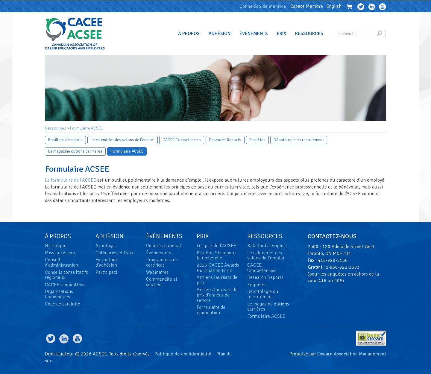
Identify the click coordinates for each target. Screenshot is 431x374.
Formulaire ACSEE (86, 128)
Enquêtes (257, 139)
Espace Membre (306, 6)
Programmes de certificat (162, 262)
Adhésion (219, 34)
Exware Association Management (351, 354)
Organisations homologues (59, 294)
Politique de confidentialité (183, 354)
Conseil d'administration (61, 262)
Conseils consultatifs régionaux (66, 275)
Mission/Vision (60, 253)
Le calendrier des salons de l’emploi (122, 139)
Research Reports (225, 139)
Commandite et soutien (161, 282)
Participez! (106, 272)
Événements (253, 34)
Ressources (309, 34)
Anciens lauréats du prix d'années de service (217, 295)
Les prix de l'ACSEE (216, 246)
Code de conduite (62, 304)
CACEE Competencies (182, 139)
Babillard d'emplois (65, 139)
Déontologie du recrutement (299, 139)
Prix (281, 34)
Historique (55, 246)
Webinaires (157, 272)
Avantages (106, 246)
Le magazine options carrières (75, 151)
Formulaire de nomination (211, 310)
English (334, 6)
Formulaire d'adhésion (106, 262)
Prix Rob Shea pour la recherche (216, 255)
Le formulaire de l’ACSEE (70, 180)
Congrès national (163, 246)
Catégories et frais (114, 253)
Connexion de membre (262, 6)
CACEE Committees (65, 285)
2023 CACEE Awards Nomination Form (218, 267)
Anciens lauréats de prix (217, 280)
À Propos (189, 34)
